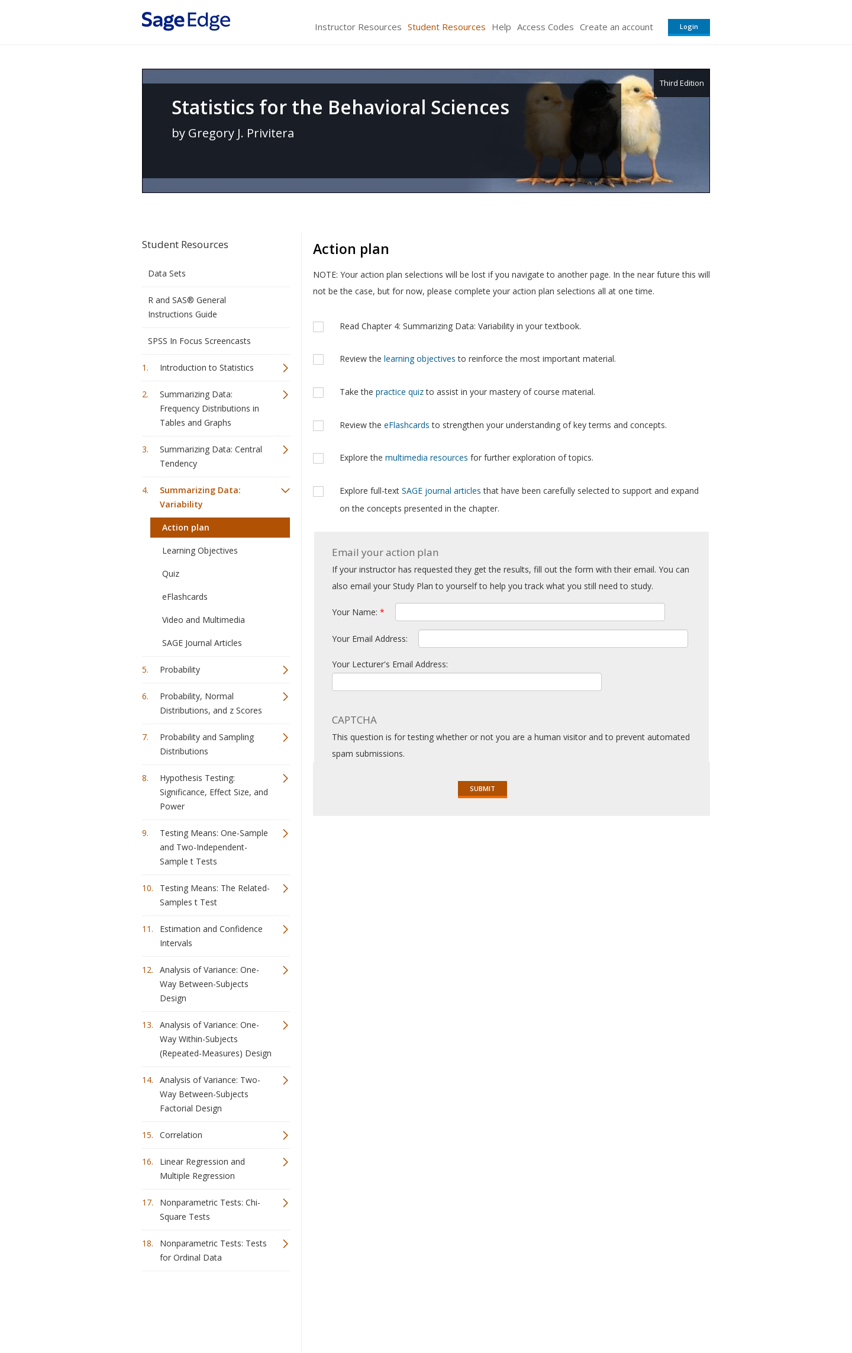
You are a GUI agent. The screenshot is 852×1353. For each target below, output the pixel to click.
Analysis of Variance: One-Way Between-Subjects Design (209, 984)
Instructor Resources (358, 27)
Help (501, 27)
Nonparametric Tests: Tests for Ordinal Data (213, 1250)
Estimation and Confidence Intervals (211, 936)
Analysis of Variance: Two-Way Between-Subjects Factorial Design (210, 1094)
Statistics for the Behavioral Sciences (340, 107)
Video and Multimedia (203, 619)
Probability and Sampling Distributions (207, 744)
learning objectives (420, 358)
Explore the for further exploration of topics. (466, 457)
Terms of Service (493, 1309)
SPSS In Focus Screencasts (199, 340)
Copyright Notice (566, 1309)
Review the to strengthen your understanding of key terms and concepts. (503, 424)
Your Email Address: (371, 638)
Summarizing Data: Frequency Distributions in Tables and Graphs (209, 408)
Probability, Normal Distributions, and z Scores (211, 703)
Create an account (616, 27)
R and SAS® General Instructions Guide (187, 307)
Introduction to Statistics (207, 367)
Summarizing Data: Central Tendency (211, 456)
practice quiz (400, 391)
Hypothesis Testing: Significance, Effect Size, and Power (214, 792)
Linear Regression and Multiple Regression (202, 1168)
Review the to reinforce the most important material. (478, 358)
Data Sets (167, 273)
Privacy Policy (632, 1309)
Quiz (170, 573)
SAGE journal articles (441, 490)
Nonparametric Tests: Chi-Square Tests (210, 1209)
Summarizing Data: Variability (200, 497)
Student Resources (447, 27)
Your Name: (358, 612)
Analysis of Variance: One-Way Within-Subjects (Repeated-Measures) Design (216, 1039)
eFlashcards (185, 596)
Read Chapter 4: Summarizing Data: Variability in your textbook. (460, 326)
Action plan (185, 527)
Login (689, 26)
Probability (180, 669)
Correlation (181, 1134)
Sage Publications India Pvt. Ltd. (313, 1309)
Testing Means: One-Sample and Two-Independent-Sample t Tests (214, 847)
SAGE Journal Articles (202, 642)
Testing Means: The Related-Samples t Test (215, 895)
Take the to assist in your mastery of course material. (467, 391)
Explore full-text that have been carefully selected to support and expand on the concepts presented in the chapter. (519, 499)
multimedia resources (426, 457)
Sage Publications (209, 1309)
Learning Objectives (200, 550)
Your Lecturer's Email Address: (390, 664)
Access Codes (545, 27)
